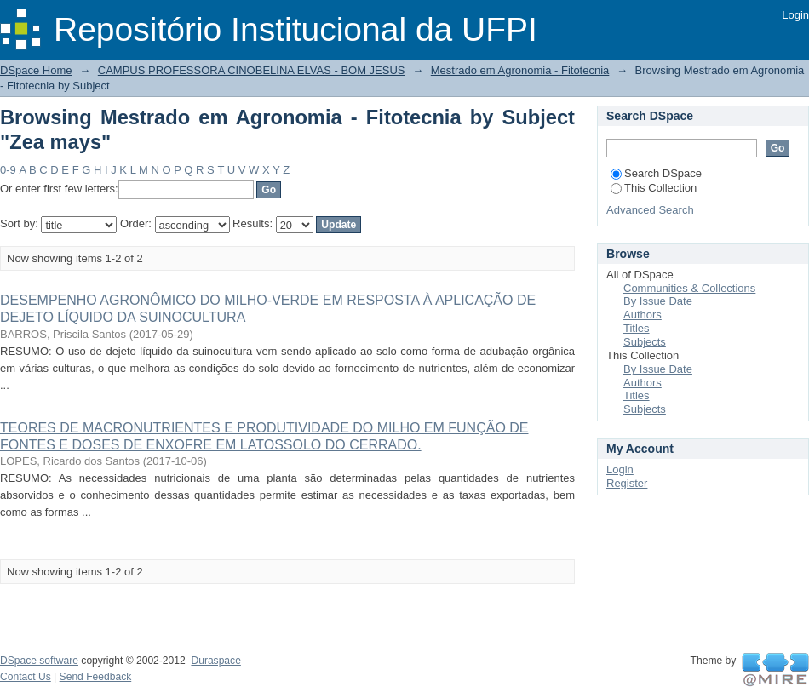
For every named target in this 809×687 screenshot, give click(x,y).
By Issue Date (657, 301)
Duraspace (215, 661)
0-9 (8, 169)
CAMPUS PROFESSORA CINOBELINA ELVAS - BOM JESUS (251, 70)
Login (795, 15)
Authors (642, 314)
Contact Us (25, 677)
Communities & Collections (689, 288)
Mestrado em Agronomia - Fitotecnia (520, 70)
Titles (636, 328)
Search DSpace (656, 173)
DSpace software (39, 661)
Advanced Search (650, 209)
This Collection (654, 187)
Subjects (644, 341)
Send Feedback (96, 677)
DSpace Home (36, 70)
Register (626, 483)
